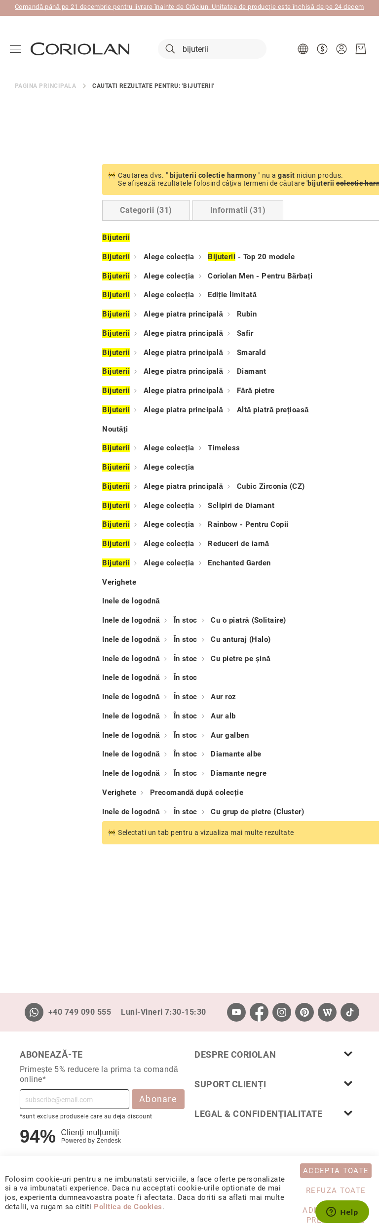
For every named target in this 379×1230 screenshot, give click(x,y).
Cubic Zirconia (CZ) (184, 486)
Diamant (164, 371)
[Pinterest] (304, 1012)
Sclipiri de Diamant (153, 505)
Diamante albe (148, 754)
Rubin (159, 314)
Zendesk (109, 1140)
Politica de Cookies (128, 1206)
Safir (158, 333)
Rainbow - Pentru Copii (160, 524)
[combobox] (212, 49)
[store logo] (80, 49)
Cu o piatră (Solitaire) (160, 620)
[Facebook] (259, 1012)
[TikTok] (350, 1012)
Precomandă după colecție (109, 793)
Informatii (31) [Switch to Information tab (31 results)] (150, 210)
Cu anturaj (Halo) (153, 639)
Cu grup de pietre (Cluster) (170, 811)
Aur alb (135, 716)
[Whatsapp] (34, 1012)
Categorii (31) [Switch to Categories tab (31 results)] (59, 210)
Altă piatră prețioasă (186, 410)
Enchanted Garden (152, 563)
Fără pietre (169, 391)
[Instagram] (281, 1012)
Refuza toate (336, 1190)
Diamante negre (151, 773)
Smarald (164, 352)
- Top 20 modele (163, 257)
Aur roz (136, 697)
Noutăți (28, 429)
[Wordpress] (327, 1012)
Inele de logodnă (44, 601)
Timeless (136, 448)
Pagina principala (45, 85)
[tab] (59, 210)
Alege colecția (81, 257)
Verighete (32, 582)
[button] (304, 49)
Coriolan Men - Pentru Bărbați (172, 276)
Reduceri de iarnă (151, 544)
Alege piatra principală (96, 314)
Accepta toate (336, 1170)
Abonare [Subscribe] (158, 1099)
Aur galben (142, 735)
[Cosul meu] (360, 49)
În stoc (98, 620)
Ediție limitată (145, 295)
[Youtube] (236, 1012)
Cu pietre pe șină (153, 658)
